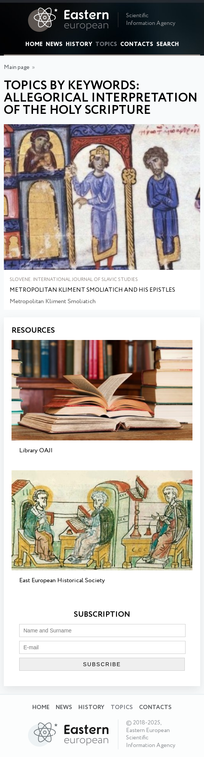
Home (34, 44)
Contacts (136, 44)
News (54, 44)
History (79, 44)
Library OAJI (36, 450)
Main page (17, 67)
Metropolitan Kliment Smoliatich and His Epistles (92, 290)
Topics (106, 44)
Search (167, 44)
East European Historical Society (62, 580)
